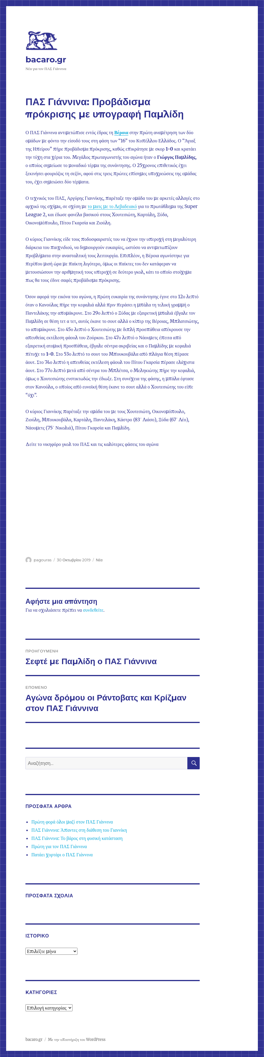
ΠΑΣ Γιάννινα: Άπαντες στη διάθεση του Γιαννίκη (79, 830)
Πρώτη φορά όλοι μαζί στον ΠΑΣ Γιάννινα (72, 822)
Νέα (99, 560)
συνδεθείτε (93, 610)
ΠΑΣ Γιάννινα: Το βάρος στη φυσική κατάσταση (76, 838)
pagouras (42, 560)
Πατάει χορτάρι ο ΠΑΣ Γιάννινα (62, 854)
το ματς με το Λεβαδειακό (112, 206)
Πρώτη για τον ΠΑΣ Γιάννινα (59, 846)
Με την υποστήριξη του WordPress (77, 1039)
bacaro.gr (45, 59)
